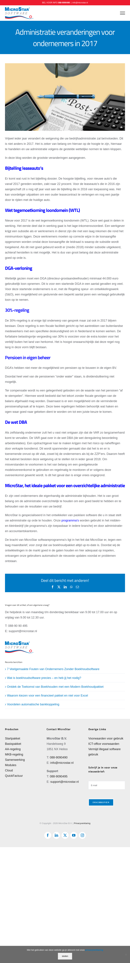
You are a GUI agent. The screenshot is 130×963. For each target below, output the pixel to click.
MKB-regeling (14, 754)
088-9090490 (64, 2)
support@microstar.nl (64, 781)
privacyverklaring (94, 950)
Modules (10, 765)
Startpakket (12, 738)
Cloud (9, 770)
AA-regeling (13, 749)
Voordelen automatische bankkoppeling (33, 704)
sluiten (65, 956)
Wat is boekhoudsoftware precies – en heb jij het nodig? (44, 678)
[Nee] (126, 954)
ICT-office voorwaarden (103, 743)
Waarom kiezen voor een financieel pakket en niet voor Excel (47, 695)
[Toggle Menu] (122, 13)
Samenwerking (15, 759)
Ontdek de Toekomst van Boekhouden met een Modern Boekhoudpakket (55, 686)
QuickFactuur (14, 775)
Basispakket (13, 743)
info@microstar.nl (80, 2)
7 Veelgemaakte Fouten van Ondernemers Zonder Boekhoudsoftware (53, 669)
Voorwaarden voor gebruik (105, 738)
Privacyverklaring (82, 823)
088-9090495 (58, 776)
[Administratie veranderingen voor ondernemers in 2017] (65, 97)
